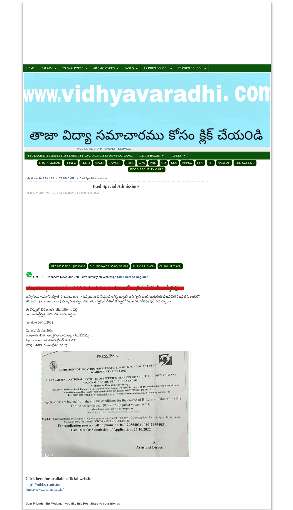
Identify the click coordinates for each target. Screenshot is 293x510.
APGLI (99, 162)
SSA (174, 162)
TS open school (190, 68)
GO (163, 162)
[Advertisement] (147, 32)
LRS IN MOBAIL (50, 162)
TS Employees (72, 68)
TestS (130, 162)
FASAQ (129, 68)
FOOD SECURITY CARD (146, 169)
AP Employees (104, 68)
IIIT (211, 162)
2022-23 (76, 288)
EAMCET (115, 162)
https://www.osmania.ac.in (44, 489)
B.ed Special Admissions (116, 186)
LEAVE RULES (149, 155)
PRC (153, 162)
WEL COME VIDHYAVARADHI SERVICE (105, 148)
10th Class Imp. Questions (67, 266)
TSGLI (85, 162)
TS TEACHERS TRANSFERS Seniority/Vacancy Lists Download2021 (80, 155)
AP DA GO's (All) (170, 266)
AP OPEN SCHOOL (156, 68)
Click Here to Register (132, 277)
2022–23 (32, 301)
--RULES (175, 155)
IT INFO (71, 162)
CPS (142, 162)
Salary (47, 68)
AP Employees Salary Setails (109, 266)
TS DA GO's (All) (144, 266)
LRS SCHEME (245, 162)
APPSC (187, 162)
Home (31, 68)
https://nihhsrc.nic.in (42, 484)
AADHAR (224, 162)
